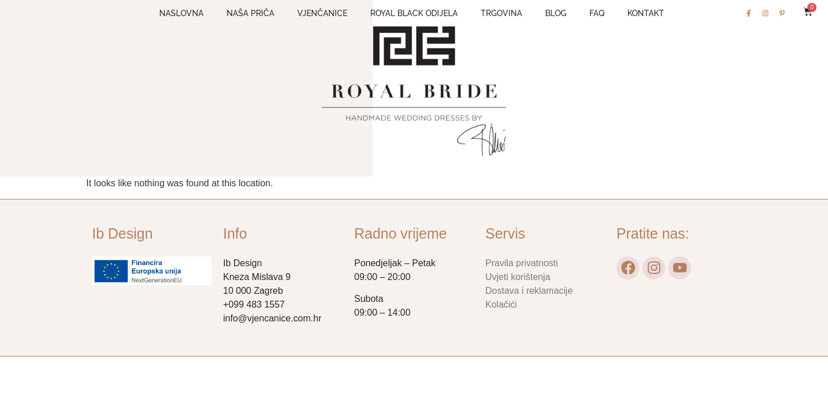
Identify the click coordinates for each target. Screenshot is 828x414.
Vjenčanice (322, 13)
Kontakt (645, 13)
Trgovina (501, 13)
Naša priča (250, 13)
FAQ (596, 13)
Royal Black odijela (414, 13)
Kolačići (501, 304)
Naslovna (181, 13)
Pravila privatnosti (521, 263)
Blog (555, 13)
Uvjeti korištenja (517, 277)
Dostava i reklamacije (529, 291)
